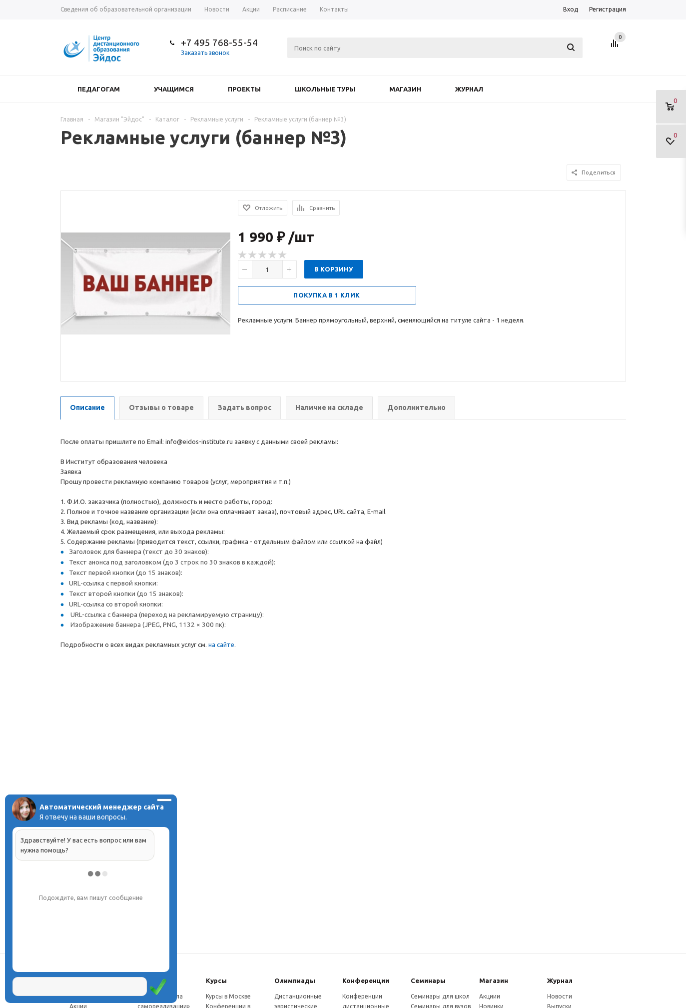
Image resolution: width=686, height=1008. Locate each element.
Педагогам (98, 89)
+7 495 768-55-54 (219, 42)
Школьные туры (325, 89)
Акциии (489, 996)
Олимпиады (294, 980)
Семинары (428, 980)
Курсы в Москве (228, 996)
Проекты (244, 89)
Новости (559, 996)
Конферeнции (365, 980)
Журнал (469, 89)
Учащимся (174, 89)
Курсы (216, 980)
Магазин (405, 89)
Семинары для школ (440, 996)
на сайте (221, 644)
